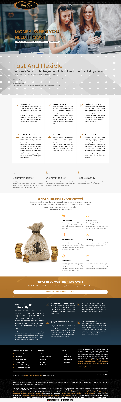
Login (98, 2)
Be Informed (68, 359)
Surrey (44, 389)
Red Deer (94, 389)
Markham (31, 393)
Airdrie (25, 391)
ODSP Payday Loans (99, 362)
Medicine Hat (17, 391)
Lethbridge (86, 389)
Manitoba (43, 359)
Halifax (66, 393)
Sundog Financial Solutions (33, 374)
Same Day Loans (90, 361)
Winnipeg (30, 395)
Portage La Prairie (54, 395)
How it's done (20, 356)
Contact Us (67, 356)
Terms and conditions (23, 367)
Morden (44, 395)
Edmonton (78, 389)
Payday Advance (88, 366)
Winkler (75, 395)
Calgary (71, 389)
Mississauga (103, 391)
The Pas (69, 395)
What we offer (20, 353)
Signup (104, 2)
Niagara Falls (40, 393)
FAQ (93, 2)
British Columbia (45, 356)
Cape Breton (74, 393)
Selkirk (63, 395)
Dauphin (37, 395)
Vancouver (37, 389)
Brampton (16, 393)
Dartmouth (83, 393)
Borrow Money (96, 359)
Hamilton (24, 393)
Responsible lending (22, 364)
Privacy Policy (20, 361)
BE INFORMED (86, 2)
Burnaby (50, 389)
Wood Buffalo (102, 389)
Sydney (95, 393)
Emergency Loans (83, 364)
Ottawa (95, 391)
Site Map (67, 361)
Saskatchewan (45, 364)
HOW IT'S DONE (75, 2)
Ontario (42, 361)
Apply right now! (21, 359)
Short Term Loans (97, 364)
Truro (90, 393)
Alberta (42, 353)
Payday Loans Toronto (84, 391)
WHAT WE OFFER (64, 2)
